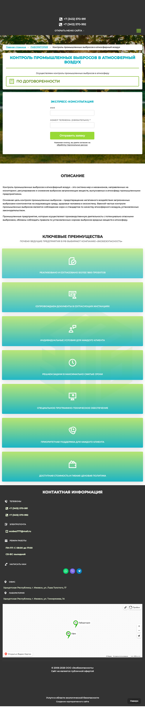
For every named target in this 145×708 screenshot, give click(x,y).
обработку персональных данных (72, 145)
